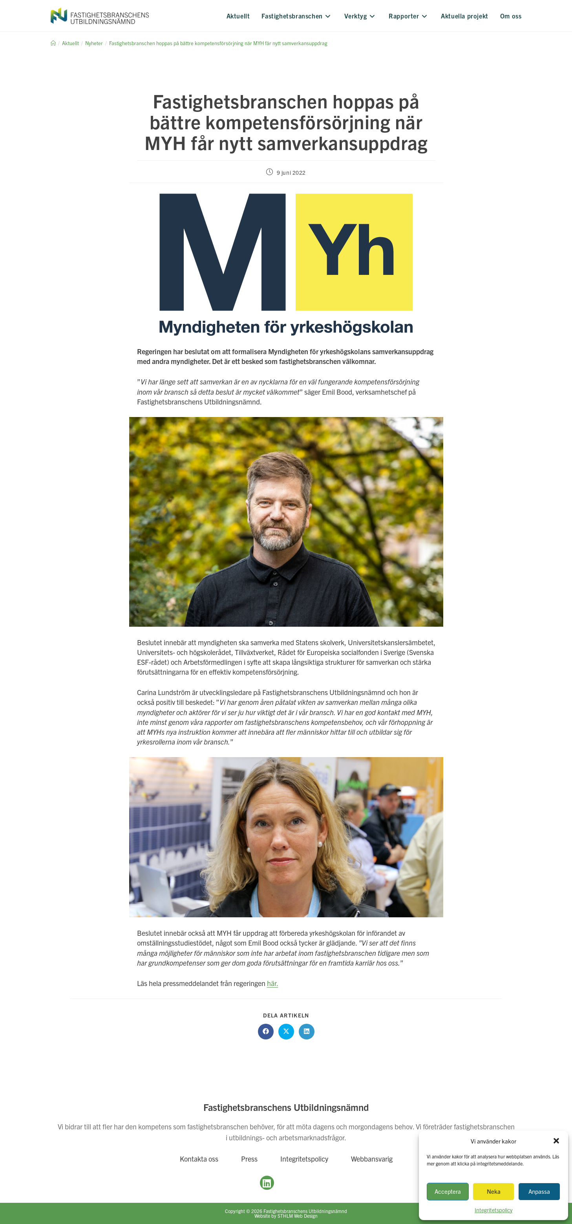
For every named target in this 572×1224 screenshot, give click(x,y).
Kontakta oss (199, 1158)
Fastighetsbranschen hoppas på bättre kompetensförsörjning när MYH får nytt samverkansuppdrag (218, 43)
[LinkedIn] (267, 1183)
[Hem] (53, 43)
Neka (494, 1191)
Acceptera (448, 1191)
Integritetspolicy (304, 1158)
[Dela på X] (286, 1031)
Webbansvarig (372, 1158)
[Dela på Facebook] (266, 1031)
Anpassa (539, 1191)
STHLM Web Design (298, 1216)
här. (272, 983)
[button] (556, 1141)
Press (249, 1158)
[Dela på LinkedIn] (306, 1031)
